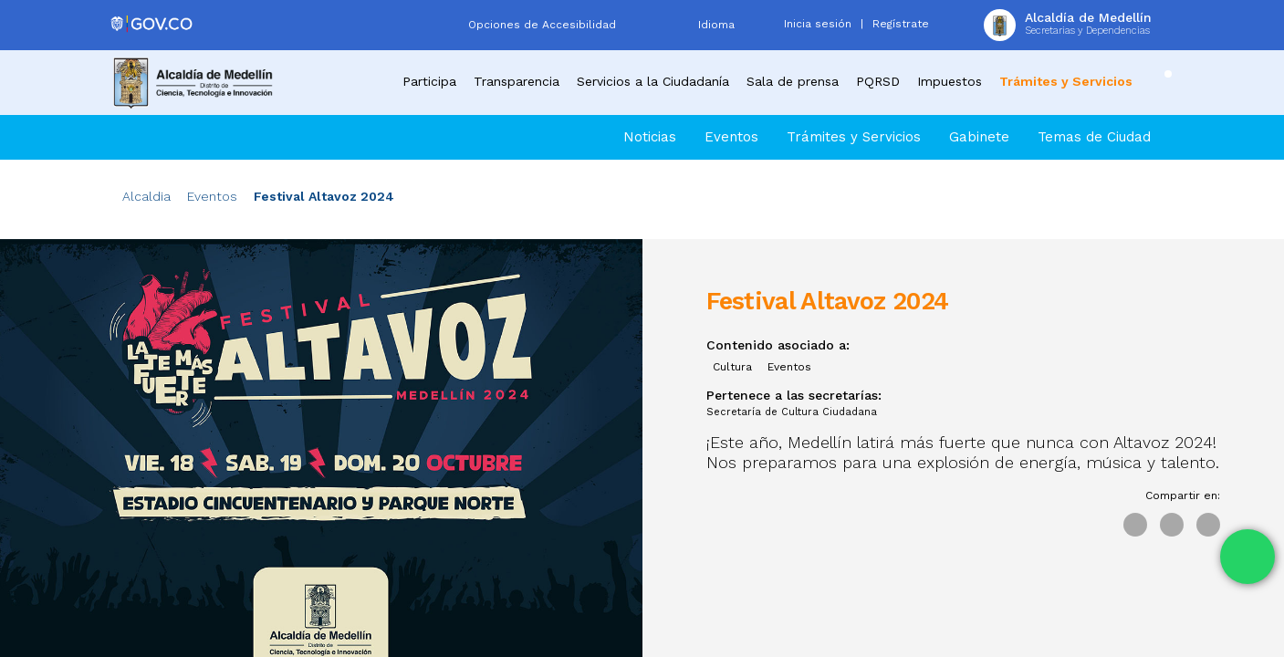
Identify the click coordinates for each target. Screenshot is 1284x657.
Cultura (732, 366)
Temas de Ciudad (1094, 137)
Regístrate (900, 23)
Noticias (649, 137)
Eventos (731, 137)
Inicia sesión (817, 23)
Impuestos (949, 81)
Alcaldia (146, 196)
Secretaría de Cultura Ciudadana (791, 412)
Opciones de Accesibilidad (542, 24)
